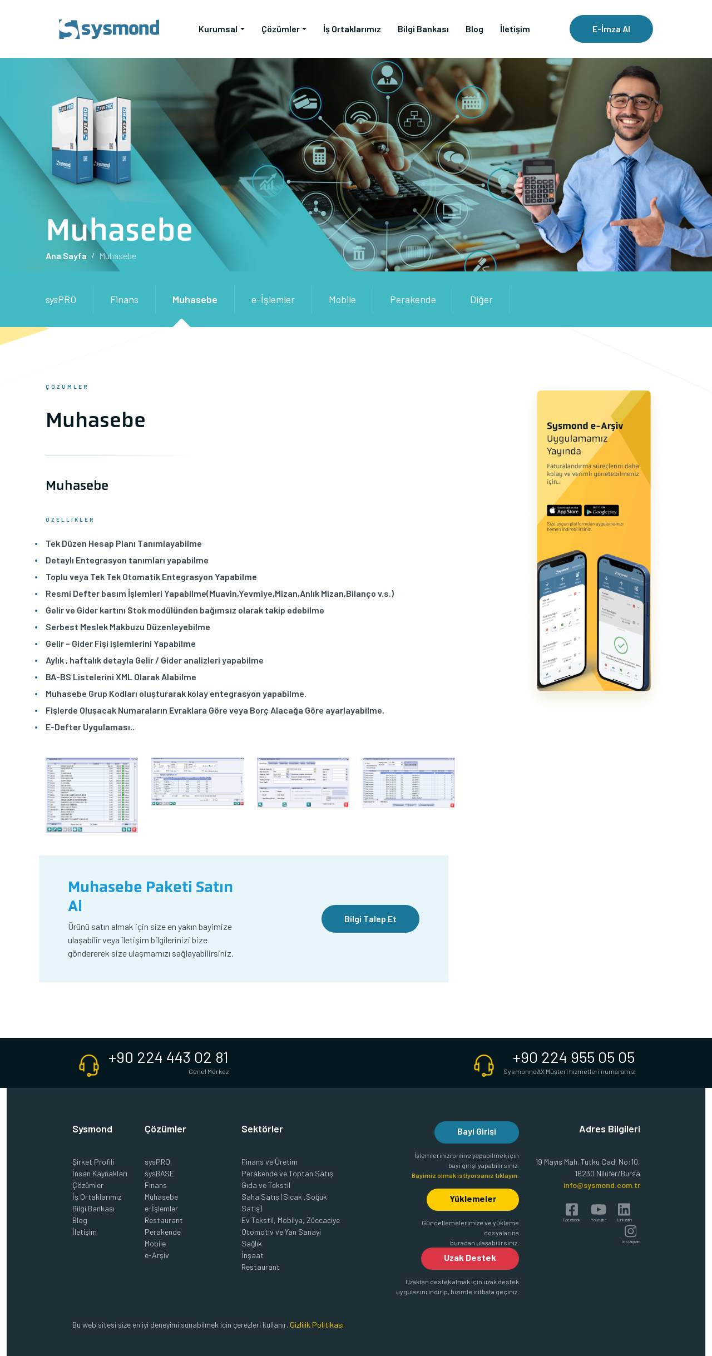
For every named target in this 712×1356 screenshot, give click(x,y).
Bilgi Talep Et (370, 918)
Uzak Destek (470, 1257)
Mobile (342, 299)
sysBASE (159, 1173)
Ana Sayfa (66, 255)
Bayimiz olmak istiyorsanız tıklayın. (465, 1175)
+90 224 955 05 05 (574, 1056)
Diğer (481, 299)
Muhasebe (194, 299)
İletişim (515, 28)
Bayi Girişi (476, 1131)
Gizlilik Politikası (317, 1324)
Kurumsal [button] (218, 28)
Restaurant (164, 1220)
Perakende (413, 299)
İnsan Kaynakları (99, 1173)
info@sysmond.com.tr (601, 1185)
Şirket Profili (93, 1161)
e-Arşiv (157, 1255)
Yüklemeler (472, 1198)
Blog (474, 28)
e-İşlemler (273, 299)
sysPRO (61, 299)
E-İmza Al (611, 28)
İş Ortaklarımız (352, 28)
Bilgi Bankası (423, 28)
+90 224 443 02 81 (168, 1056)
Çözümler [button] (280, 28)
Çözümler (87, 1185)
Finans (124, 299)
